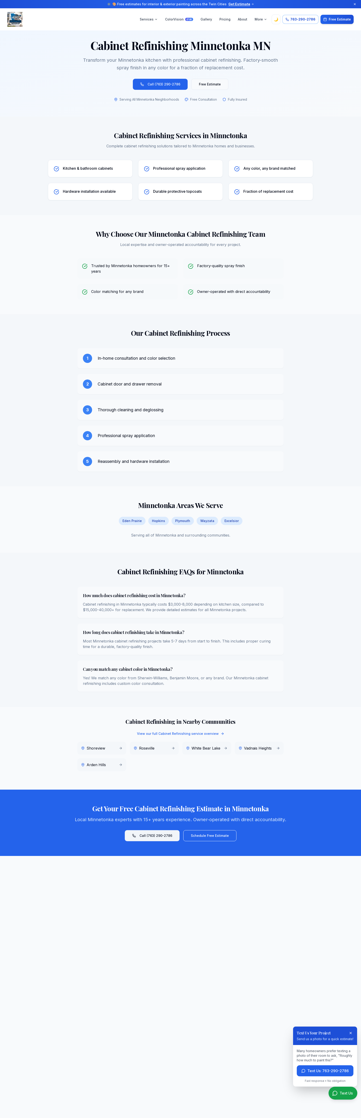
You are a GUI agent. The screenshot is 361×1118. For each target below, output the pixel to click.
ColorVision (179, 19)
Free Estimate (210, 84)
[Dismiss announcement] (354, 4)
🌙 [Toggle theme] (276, 19)
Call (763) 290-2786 (160, 84)
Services (149, 19)
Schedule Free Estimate (210, 836)
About (242, 19)
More (261, 19)
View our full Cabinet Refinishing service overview (180, 734)
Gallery (206, 19)
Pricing (224, 19)
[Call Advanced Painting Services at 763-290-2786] (300, 19)
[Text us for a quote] (343, 1093)
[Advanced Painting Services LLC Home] (15, 19)
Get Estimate (241, 4)
